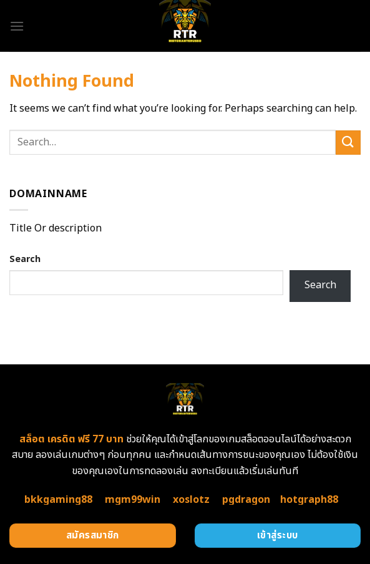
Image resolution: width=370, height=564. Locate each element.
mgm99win (132, 499)
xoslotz (191, 499)
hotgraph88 (309, 499)
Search (25, 259)
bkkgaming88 (58, 499)
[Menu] (16, 26)
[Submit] (348, 142)
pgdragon (246, 499)
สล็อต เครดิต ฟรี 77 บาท (71, 439)
